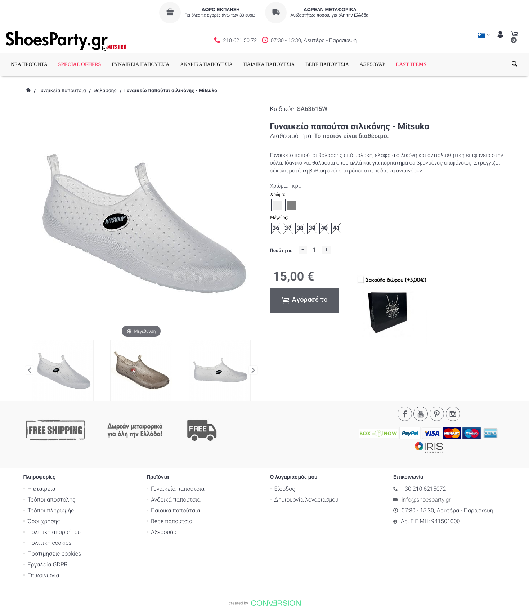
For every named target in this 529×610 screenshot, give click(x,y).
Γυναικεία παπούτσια (62, 91)
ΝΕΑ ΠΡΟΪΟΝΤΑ (29, 64)
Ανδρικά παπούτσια (176, 499)
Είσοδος (284, 488)
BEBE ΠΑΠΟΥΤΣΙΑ (327, 64)
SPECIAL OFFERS (79, 64)
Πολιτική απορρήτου (54, 531)
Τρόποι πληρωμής (51, 510)
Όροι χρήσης (44, 520)
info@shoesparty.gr (426, 499)
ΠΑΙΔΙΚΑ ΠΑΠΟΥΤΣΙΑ (269, 64)
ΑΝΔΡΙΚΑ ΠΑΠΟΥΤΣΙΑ (206, 64)
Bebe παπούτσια (171, 520)
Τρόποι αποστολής (52, 499)
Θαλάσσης (105, 91)
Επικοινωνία (43, 574)
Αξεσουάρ (163, 531)
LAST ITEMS (411, 64)
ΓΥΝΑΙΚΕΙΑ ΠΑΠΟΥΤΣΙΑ (141, 64)
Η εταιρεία (41, 488)
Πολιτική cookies (50, 542)
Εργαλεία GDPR (48, 564)
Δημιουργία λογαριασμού (306, 499)
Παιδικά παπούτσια (175, 510)
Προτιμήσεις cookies (54, 553)
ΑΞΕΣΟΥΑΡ (372, 64)
